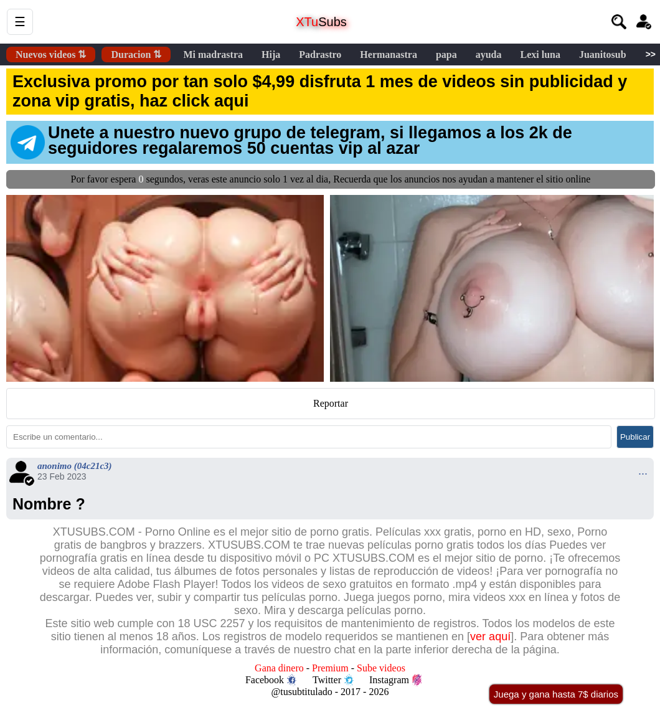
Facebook (270, 680)
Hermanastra (388, 54)
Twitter (333, 680)
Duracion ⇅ (136, 54)
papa (446, 54)
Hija (271, 54)
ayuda (489, 54)
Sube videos (381, 668)
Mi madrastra (213, 54)
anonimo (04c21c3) (74, 466)
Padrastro (320, 54)
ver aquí (490, 636)
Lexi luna (540, 54)
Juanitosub (602, 54)
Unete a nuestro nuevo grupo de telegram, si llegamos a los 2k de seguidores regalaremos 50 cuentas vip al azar (291, 141)
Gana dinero (279, 668)
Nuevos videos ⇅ (51, 54)
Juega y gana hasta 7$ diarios (556, 694)
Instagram (395, 680)
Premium (330, 668)
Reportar (330, 403)
